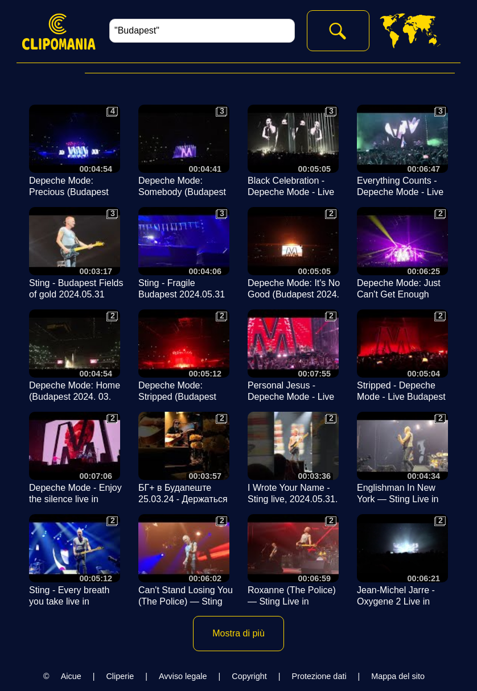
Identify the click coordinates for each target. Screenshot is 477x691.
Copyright (249, 676)
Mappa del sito (398, 676)
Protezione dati (319, 676)
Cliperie (120, 676)
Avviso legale (183, 676)
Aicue (71, 676)
